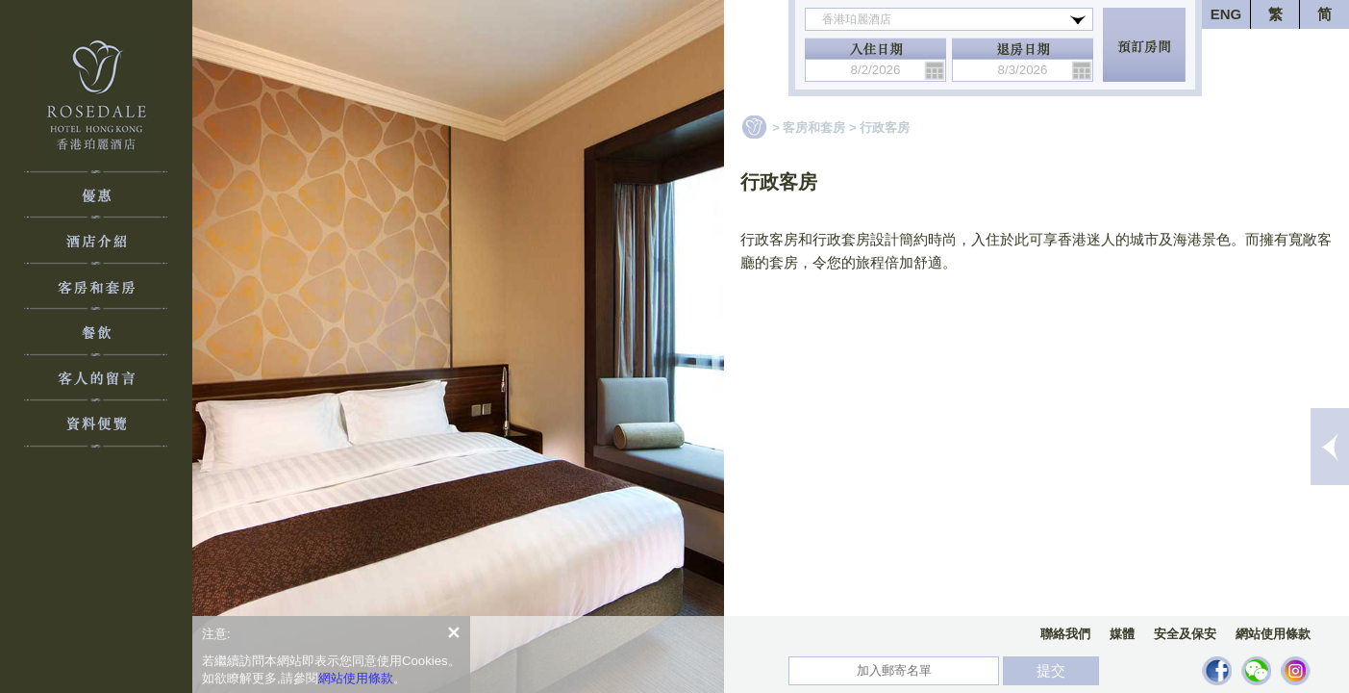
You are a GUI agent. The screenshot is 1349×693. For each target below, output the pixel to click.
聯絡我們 (1065, 634)
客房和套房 (814, 127)
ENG (1226, 14)
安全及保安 (1185, 634)
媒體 (1122, 634)
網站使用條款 (1273, 634)
